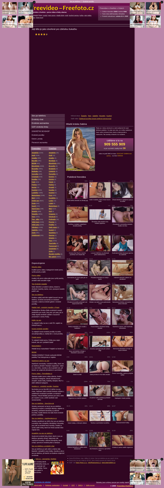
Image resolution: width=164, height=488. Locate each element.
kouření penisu (74, 15)
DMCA (80, 485)
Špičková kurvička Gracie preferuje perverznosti (95, 119)
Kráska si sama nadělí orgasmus (122, 447)
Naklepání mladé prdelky (122, 398)
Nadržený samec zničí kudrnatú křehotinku (122, 327)
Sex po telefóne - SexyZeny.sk (43, 403)
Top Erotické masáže (39, 284)
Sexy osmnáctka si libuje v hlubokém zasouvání (77, 352)
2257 (73, 485)
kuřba (81, 15)
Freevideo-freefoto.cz (125, 486)
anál (66, 15)
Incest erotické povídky (40, 329)
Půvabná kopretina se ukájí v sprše (100, 278)
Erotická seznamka (40, 123)
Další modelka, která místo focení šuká (99, 200)
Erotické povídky (88, 1)
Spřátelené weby (36, 485)
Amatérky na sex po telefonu (42, 433)
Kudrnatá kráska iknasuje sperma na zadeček (122, 253)
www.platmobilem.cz (108, 462)
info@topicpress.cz (94, 462)
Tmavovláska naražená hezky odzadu (100, 327)
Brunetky (102, 116)
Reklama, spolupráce (52, 485)
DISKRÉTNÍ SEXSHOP (41, 131)
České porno (36, 337)
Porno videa (36, 275)
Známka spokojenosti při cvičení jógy (100, 349)
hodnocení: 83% (42, 34)
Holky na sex (36, 320)
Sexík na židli (77, 374)
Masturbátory (36, 346)
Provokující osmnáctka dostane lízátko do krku (122, 225)
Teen (89, 116)
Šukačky (84, 116)
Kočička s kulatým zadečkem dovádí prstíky (77, 225)
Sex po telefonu (75, 1)
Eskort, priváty (37, 139)
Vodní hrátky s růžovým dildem (77, 423)
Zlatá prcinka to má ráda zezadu (100, 374)
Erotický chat (37, 119)
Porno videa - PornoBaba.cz (42, 373)
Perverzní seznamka (39, 142)
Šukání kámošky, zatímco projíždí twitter (122, 374)
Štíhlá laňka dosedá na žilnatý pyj (77, 200)
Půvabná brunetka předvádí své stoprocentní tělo (77, 302)
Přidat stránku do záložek (41, 482)
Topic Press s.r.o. (81, 462)
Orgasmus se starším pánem (77, 398)
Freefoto (52, 148)
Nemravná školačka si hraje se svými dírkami (122, 349)
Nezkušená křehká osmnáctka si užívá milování (122, 302)
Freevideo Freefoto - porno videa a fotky (62, 8)
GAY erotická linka (40, 127)
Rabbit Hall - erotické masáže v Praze (45, 307)
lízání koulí (39, 17)
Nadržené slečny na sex (40, 361)
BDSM (34, 352)
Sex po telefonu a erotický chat (43, 446)
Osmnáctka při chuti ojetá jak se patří (77, 278)
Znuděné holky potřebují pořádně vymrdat (100, 398)
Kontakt (65, 485)
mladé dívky (60, 15)
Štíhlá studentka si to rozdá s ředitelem (77, 327)
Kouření (109, 116)
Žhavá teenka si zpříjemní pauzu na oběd (122, 200)
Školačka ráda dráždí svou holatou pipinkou (100, 222)
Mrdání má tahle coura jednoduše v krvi (99, 302)
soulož (45, 15)
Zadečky (95, 116)
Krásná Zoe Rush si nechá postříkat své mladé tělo (77, 253)
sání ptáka (87, 15)
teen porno (52, 15)
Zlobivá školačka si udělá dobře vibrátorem (77, 448)
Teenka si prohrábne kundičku (100, 423)
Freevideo (36, 148)
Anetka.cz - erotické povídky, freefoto (45, 386)
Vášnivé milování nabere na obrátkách (122, 278)
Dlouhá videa (36, 267)
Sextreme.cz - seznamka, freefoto (44, 459)
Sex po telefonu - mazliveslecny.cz (44, 418)
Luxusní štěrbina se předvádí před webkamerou (100, 253)
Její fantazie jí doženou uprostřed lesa (100, 449)
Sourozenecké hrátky (122, 422)
